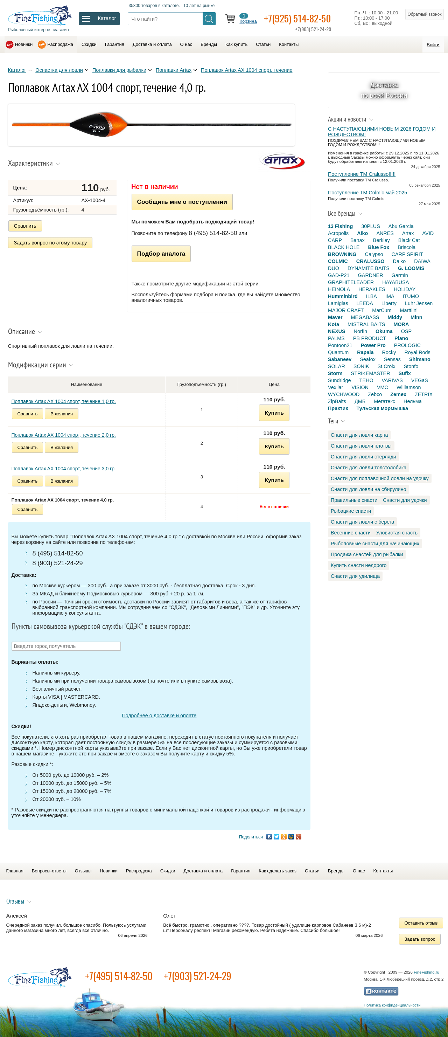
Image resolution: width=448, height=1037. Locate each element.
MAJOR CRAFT (346, 310)
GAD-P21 (339, 275)
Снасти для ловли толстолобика (368, 467)
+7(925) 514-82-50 (297, 18)
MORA (401, 324)
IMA (389, 296)
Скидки (89, 44)
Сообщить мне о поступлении (182, 201)
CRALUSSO (370, 261)
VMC (382, 387)
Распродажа (60, 44)
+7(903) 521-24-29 (197, 976)
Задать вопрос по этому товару (50, 243)
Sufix (405, 373)
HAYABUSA (395, 282)
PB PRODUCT (369, 338)
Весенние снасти (351, 532)
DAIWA (422, 261)
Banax (357, 240)
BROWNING (342, 254)
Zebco (375, 394)
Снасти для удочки (405, 500)
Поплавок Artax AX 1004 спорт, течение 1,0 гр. (64, 401)
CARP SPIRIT (407, 254)
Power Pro (373, 345)
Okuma (384, 331)
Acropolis (338, 233)
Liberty (389, 303)
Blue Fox (378, 247)
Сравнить (25, 226)
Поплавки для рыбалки (119, 70)
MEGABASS (365, 317)
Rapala (365, 352)
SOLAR (336, 366)
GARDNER (370, 275)
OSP (406, 331)
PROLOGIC (407, 345)
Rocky (389, 352)
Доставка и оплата (152, 44)
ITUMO (411, 296)
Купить (274, 413)
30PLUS (370, 226)
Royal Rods (417, 352)
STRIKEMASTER (370, 373)
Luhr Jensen (419, 303)
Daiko (399, 261)
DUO (333, 268)
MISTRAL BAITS (366, 324)
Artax (408, 233)
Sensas (392, 359)
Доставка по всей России (384, 90)
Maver (335, 317)
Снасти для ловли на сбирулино (368, 489)
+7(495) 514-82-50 (119, 976)
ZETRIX (424, 394)
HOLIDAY (404, 289)
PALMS (336, 338)
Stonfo (411, 366)
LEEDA (365, 303)
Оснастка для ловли (59, 70)
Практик (338, 408)
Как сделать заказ (277, 870)
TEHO (366, 380)
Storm (335, 373)
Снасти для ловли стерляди (363, 456)
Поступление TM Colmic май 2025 (367, 192)
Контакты (289, 44)
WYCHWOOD (343, 394)
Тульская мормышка (382, 408)
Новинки (24, 44)
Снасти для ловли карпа (359, 435)
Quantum (338, 352)
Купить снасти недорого (358, 565)
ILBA (371, 296)
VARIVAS (392, 380)
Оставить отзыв (421, 923)
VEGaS (419, 380)
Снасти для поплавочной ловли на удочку (380, 478)
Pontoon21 (340, 345)
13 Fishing (340, 226)
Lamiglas (338, 303)
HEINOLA (339, 289)
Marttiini (409, 310)
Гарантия (114, 44)
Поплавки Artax (173, 70)
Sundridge (339, 380)
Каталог (17, 70)
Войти (433, 44)
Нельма (413, 401)
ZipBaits (337, 401)
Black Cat (409, 240)
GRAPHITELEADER (351, 282)
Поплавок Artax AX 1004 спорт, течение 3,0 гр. (64, 468)
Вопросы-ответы (49, 870)
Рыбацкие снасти (351, 511)
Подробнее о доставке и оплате (159, 715)
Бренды (209, 44)
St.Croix (387, 366)
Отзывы (83, 870)
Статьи (263, 44)
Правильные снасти (354, 500)
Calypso (374, 254)
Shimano (419, 359)
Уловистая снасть (397, 532)
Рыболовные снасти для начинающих (375, 543)
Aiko (362, 233)
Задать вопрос (420, 939)
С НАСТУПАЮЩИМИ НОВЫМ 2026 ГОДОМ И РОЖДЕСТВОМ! (382, 131)
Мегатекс (384, 401)
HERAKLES (371, 289)
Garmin (400, 275)
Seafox (368, 359)
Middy (394, 317)
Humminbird (343, 296)
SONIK (361, 366)
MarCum (381, 310)
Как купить (236, 44)
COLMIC (338, 261)
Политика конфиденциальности (392, 1005)
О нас (186, 44)
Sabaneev (339, 359)
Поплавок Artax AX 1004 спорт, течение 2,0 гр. (64, 435)
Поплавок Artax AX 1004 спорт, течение (246, 70)
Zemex (398, 394)
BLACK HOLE (343, 247)
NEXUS (336, 331)
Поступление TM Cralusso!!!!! (362, 174)
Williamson (409, 387)
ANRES (385, 233)
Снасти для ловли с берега (362, 522)
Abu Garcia (401, 226)
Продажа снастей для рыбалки (367, 554)
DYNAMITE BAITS (369, 268)
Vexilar (335, 387)
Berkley (381, 240)
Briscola (406, 247)
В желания (61, 413)
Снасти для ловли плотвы (361, 446)
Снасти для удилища (355, 576)
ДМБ (360, 401)
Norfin (360, 331)
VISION (360, 387)
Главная (14, 870)
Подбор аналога (161, 253)
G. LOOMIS (411, 268)
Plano (401, 338)
